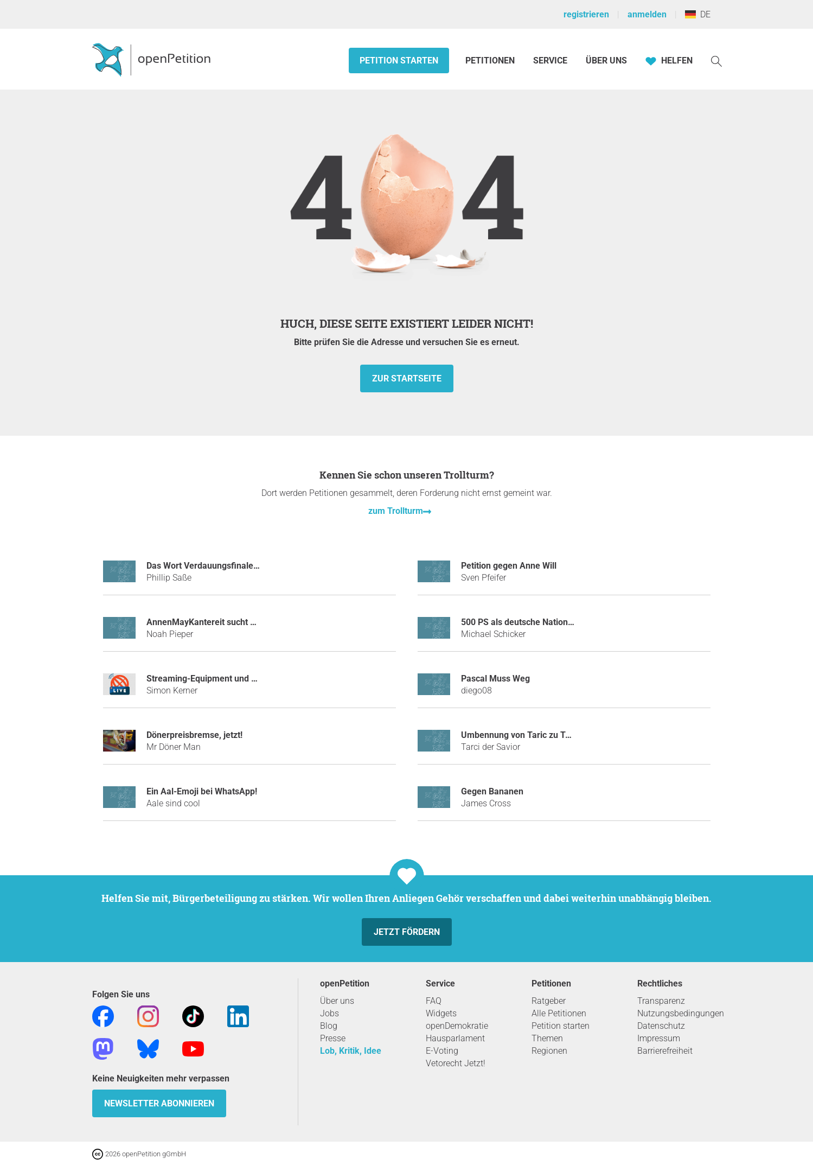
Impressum (658, 1038)
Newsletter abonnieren (159, 1103)
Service (550, 60)
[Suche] (716, 60)
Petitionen (491, 60)
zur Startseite (406, 378)
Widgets (441, 1013)
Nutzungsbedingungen (680, 1013)
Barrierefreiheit (665, 1051)
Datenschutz (661, 1026)
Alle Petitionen (559, 1013)
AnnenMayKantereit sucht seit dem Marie (227, 622)
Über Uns (606, 60)
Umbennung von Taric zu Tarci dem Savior (543, 735)
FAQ (433, 1001)
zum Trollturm (395, 511)
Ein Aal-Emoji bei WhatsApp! (201, 791)
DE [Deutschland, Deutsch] (697, 14)
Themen (547, 1038)
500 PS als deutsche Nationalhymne (531, 622)
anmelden (647, 14)
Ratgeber (549, 1001)
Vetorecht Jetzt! (455, 1063)
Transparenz (661, 1001)
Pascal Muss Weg (495, 678)
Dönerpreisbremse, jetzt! (194, 735)
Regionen (549, 1051)
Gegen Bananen (492, 791)
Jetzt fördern (407, 932)
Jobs (329, 1013)
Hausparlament (455, 1038)
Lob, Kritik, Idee (350, 1051)
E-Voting (442, 1051)
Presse (332, 1038)
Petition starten (399, 60)
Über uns (337, 1001)
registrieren (586, 14)
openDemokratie (457, 1026)
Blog (328, 1026)
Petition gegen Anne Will (508, 566)
